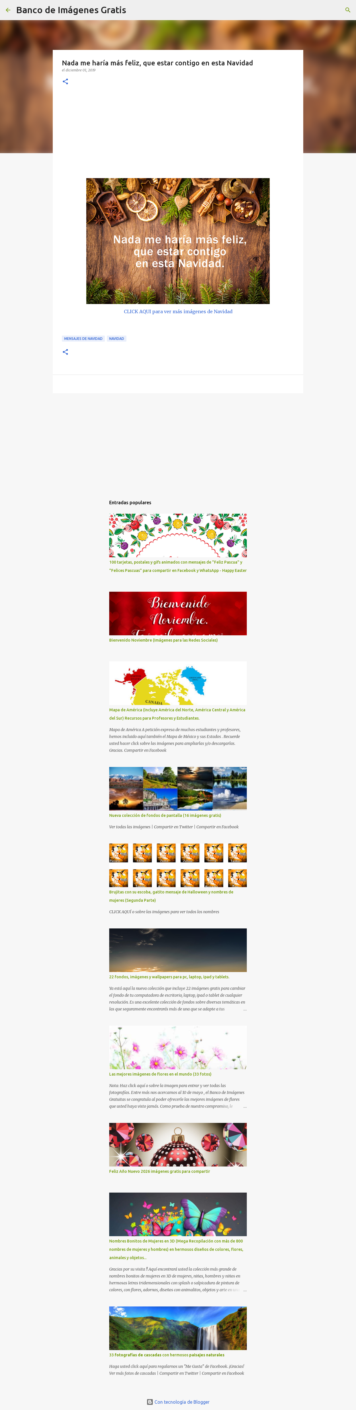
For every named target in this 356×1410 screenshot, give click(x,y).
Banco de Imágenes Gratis (71, 10)
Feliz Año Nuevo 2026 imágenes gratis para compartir (159, 1171)
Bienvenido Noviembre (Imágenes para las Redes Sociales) (163, 640)
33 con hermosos (166, 1355)
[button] (65, 82)
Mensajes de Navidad (83, 338)
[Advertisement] (178, 135)
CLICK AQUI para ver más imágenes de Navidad (178, 311)
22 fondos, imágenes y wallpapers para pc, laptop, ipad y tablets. (169, 977)
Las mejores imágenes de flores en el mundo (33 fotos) (160, 1074)
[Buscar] (134, 10)
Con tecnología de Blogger (178, 1402)
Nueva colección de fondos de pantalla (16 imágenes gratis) (165, 815)
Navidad (116, 338)
